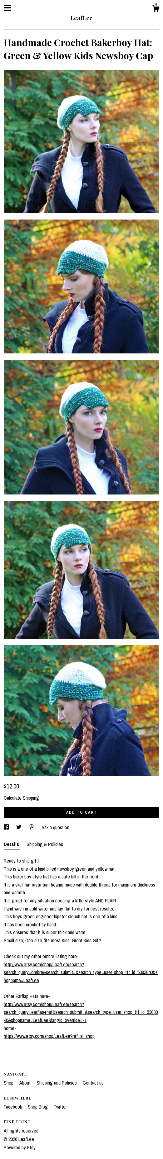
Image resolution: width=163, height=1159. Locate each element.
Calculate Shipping (21, 797)
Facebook (13, 1106)
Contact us (93, 1082)
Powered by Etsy (20, 1147)
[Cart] (155, 9)
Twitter (60, 1106)
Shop (9, 1082)
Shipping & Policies (45, 844)
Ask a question (55, 827)
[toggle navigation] (7, 8)
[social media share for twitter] (19, 827)
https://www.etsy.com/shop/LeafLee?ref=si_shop (49, 1036)
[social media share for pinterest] (32, 827)
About (25, 1082)
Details (12, 844)
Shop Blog (38, 1106)
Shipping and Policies (57, 1082)
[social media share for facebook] (7, 827)
